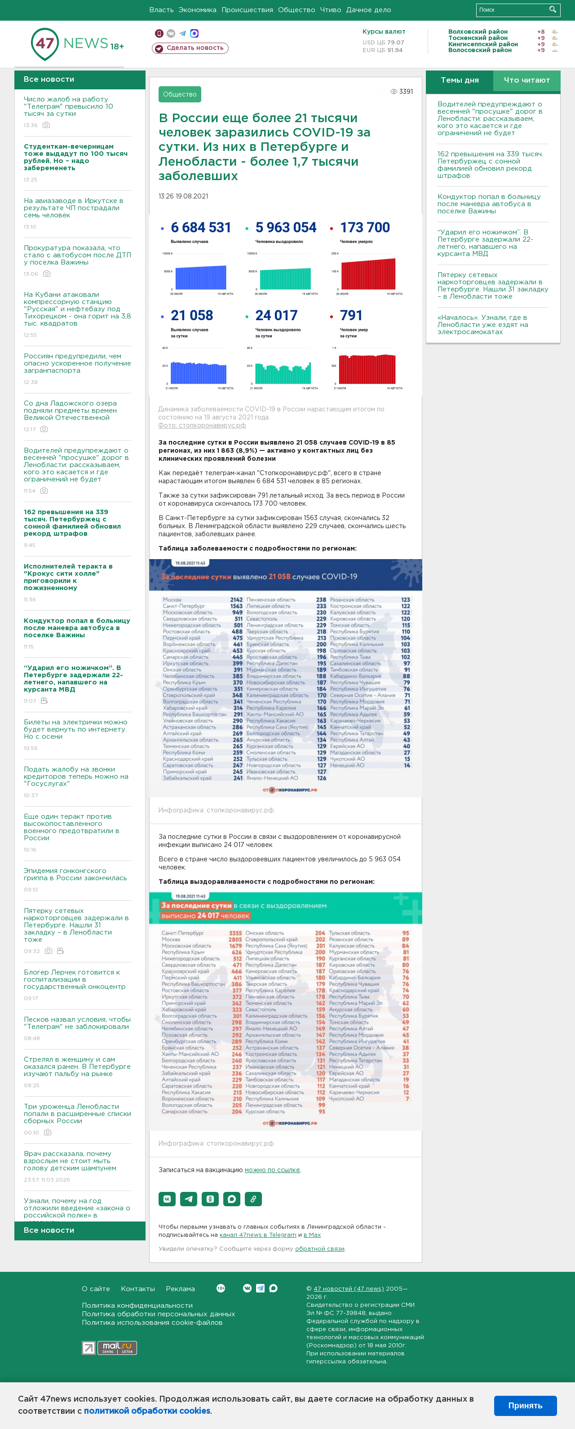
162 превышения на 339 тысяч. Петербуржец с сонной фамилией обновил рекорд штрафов (490, 165)
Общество (296, 10)
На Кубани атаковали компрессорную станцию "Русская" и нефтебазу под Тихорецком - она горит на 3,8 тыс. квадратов (77, 315)
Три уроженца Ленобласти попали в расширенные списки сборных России (77, 1120)
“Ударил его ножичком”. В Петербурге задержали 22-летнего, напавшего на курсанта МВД (485, 243)
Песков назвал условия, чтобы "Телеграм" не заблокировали (77, 1029)
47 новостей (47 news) (349, 1289)
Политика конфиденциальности (137, 1306)
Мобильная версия (159, 33)
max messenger (194, 33)
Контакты (138, 1289)
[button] (167, 1199)
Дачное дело (368, 10)
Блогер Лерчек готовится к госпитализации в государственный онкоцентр (77, 986)
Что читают (527, 80)
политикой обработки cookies (147, 1411)
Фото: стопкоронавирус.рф (202, 425)
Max (273, 1288)
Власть (161, 10)
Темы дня (460, 80)
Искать (552, 9)
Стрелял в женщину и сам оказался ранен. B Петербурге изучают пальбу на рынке (77, 1073)
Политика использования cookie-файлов (152, 1323)
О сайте (96, 1289)
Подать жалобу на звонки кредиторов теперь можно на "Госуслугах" (77, 783)
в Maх (312, 1235)
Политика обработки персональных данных (158, 1314)
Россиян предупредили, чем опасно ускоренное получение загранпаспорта (77, 369)
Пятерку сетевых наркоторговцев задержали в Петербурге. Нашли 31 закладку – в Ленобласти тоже (77, 931)
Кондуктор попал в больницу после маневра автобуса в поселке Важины (489, 204)
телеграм (182, 33)
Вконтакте (221, 1288)
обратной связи (320, 1249)
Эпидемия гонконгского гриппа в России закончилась (77, 881)
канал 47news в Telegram (258, 1235)
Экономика (198, 10)
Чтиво (330, 10)
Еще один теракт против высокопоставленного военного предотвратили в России (77, 834)
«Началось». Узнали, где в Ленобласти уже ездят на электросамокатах (483, 325)
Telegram (260, 1288)
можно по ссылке (272, 1170)
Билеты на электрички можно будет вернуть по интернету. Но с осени (77, 735)
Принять (526, 1405)
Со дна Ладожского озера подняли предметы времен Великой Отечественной (77, 417)
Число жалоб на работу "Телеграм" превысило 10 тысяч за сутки (77, 113)
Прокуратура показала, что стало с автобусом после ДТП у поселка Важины (77, 261)
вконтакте (171, 33)
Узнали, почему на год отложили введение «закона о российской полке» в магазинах (77, 1218)
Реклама (180, 1289)
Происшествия (247, 10)
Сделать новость (195, 48)
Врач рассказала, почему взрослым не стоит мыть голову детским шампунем (77, 1167)
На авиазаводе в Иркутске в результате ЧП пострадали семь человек (77, 214)
